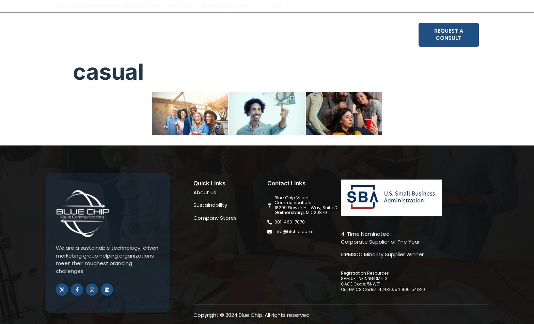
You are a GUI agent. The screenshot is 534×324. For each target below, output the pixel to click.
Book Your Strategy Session (374, 34)
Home (203, 34)
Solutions (263, 34)
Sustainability (306, 34)
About (230, 34)
